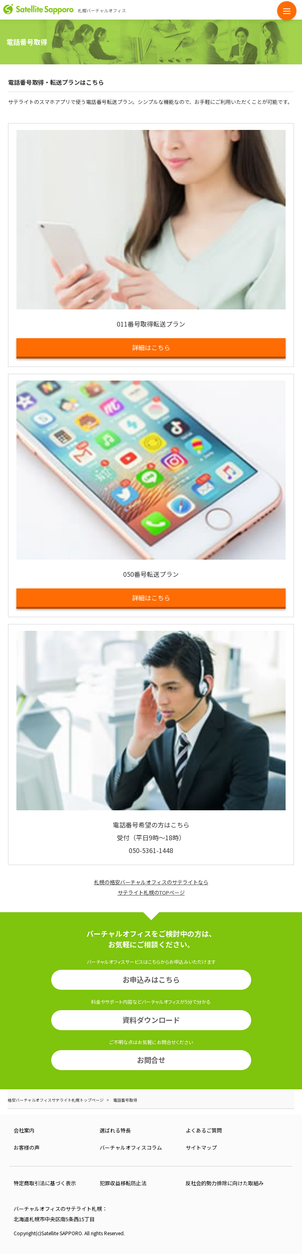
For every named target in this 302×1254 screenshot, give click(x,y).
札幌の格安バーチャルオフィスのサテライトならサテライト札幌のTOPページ (151, 887)
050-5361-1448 (151, 850)
